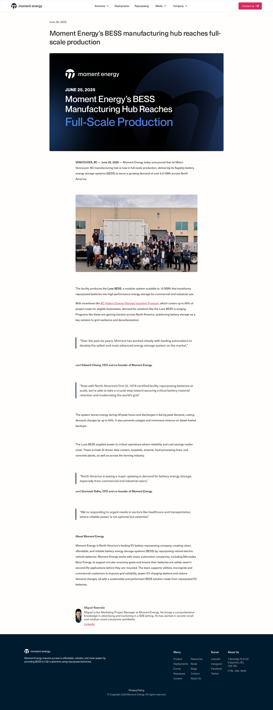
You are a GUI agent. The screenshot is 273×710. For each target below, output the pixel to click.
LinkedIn (89, 624)
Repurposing (142, 6)
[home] (26, 6)
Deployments (122, 6)
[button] (101, 6)
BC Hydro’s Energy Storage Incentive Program (130, 303)
